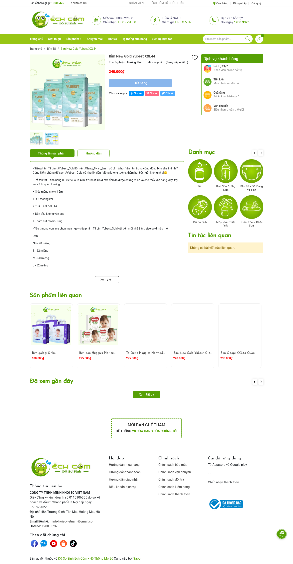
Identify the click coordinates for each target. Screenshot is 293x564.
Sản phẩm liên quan (56, 296)
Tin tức (112, 39)
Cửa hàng (220, 3)
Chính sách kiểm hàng (174, 487)
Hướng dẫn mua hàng (124, 465)
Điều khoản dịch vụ (122, 487)
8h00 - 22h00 (126, 22)
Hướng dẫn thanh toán (125, 472)
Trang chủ (36, 39)
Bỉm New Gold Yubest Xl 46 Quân (197, 353)
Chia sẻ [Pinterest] (151, 93)
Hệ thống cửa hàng (134, 39)
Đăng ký (256, 3)
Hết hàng (140, 83)
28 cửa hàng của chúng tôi (154, 431)
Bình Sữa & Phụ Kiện (225, 188)
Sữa (200, 186)
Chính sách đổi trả (171, 479)
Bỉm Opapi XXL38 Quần (237, 353)
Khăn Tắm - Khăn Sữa (251, 224)
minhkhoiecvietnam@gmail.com (72, 521)
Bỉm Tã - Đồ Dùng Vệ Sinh (251, 188)
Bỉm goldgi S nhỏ (44, 353)
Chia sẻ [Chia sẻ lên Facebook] (136, 93)
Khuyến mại (95, 39)
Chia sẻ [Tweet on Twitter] (167, 93)
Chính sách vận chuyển (174, 472)
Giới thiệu (54, 39)
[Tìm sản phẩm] (228, 39)
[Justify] (247, 39)
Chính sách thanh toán (174, 494)
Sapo (136, 558)
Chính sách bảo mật (172, 465)
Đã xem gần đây (51, 381)
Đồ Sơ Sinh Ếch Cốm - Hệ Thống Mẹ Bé (85, 558)
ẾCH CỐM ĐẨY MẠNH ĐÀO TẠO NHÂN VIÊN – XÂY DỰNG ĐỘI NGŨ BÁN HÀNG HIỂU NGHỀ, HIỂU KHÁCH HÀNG (140, 3)
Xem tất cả (146, 394)
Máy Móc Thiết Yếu (225, 224)
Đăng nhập (239, 3)
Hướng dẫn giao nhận (124, 479)
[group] (67, 92)
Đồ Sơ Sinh (200, 222)
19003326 (57, 3)
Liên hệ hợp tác (162, 39)
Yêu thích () (78, 3)
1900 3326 (241, 22)
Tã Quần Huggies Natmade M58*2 (150, 353)
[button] (260, 153)
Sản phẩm (72, 39)
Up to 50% (183, 22)
